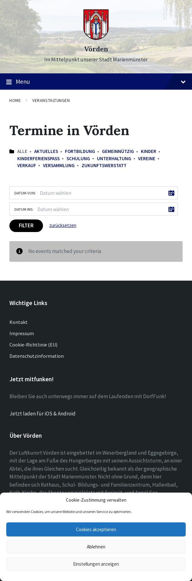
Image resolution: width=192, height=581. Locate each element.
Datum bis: (23, 209)
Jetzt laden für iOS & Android (42, 413)
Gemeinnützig (118, 151)
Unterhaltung (114, 158)
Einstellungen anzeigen (96, 564)
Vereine (146, 158)
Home (15, 100)
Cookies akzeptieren (96, 529)
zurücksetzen (62, 225)
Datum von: (25, 192)
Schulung (78, 158)
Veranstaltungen (51, 100)
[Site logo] (96, 37)
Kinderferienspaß (38, 158)
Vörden (96, 49)
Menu (96, 82)
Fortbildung (80, 151)
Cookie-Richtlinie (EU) (33, 344)
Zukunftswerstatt (104, 165)
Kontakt (18, 322)
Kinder (148, 151)
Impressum (21, 333)
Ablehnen (96, 547)
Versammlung (59, 165)
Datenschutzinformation (36, 356)
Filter (26, 225)
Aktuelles (46, 151)
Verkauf (26, 165)
